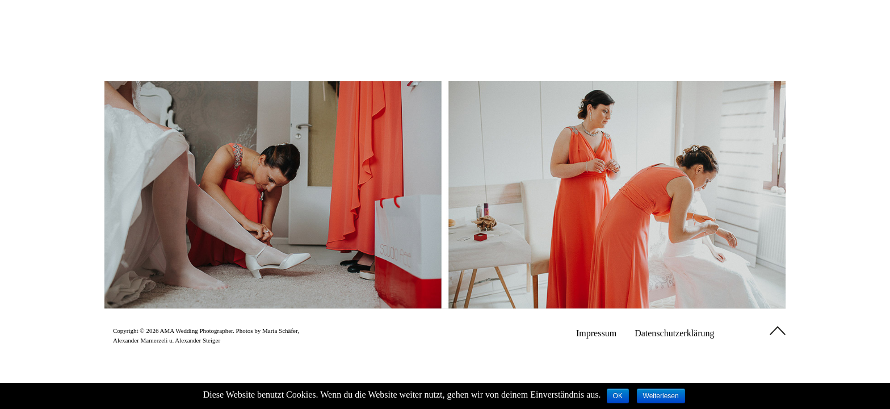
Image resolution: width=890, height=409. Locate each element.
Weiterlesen (661, 396)
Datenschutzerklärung (674, 333)
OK (618, 396)
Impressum (596, 333)
